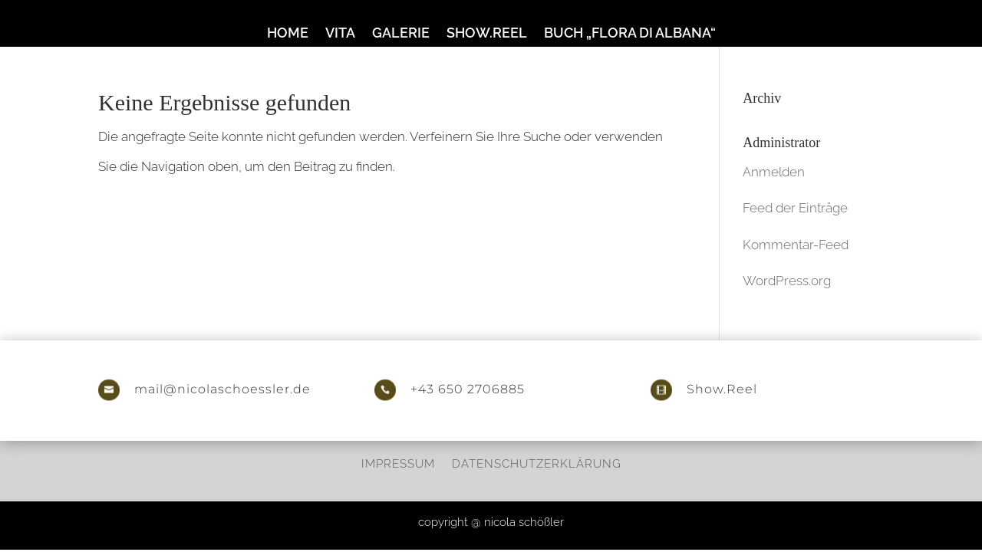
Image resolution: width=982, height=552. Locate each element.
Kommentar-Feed (796, 244)
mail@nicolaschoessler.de (222, 389)
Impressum (398, 463)
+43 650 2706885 (467, 389)
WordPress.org (787, 280)
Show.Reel (487, 34)
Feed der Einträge (795, 207)
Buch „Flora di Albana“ (630, 34)
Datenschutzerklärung (536, 463)
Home (287, 34)
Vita (340, 34)
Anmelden (774, 171)
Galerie (401, 34)
